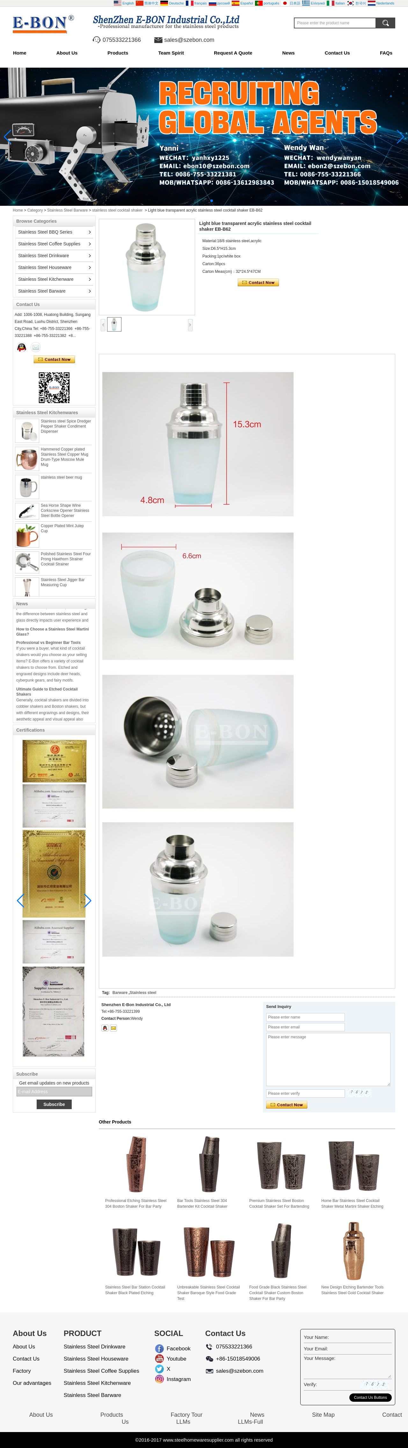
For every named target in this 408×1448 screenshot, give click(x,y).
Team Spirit (171, 53)
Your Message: (320, 1358)
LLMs (183, 1422)
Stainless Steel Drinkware (43, 255)
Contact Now (54, 359)
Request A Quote (233, 53)
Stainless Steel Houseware (44, 267)
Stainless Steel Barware (67, 210)
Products (117, 53)
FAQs (386, 53)
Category (35, 210)
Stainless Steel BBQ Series (45, 232)
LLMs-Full (250, 1422)
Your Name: (316, 1337)
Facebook (172, 1349)
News (288, 53)
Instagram (172, 1379)
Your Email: (316, 1348)
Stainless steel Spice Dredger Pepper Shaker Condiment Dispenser (66, 430)
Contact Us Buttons (370, 1397)
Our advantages (32, 1383)
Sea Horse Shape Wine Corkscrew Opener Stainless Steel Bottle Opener (65, 514)
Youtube (172, 1359)
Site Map (323, 1415)
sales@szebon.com (189, 40)
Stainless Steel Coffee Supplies (49, 243)
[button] (196, 200)
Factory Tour (186, 1415)
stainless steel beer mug (61, 481)
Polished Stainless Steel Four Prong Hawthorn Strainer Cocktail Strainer (66, 563)
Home (19, 53)
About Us (67, 53)
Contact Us (337, 53)
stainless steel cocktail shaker (117, 210)
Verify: (310, 1384)
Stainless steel (143, 992)
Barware (120, 992)
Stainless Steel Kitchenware (46, 279)
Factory (22, 1371)
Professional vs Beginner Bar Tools (48, 646)
